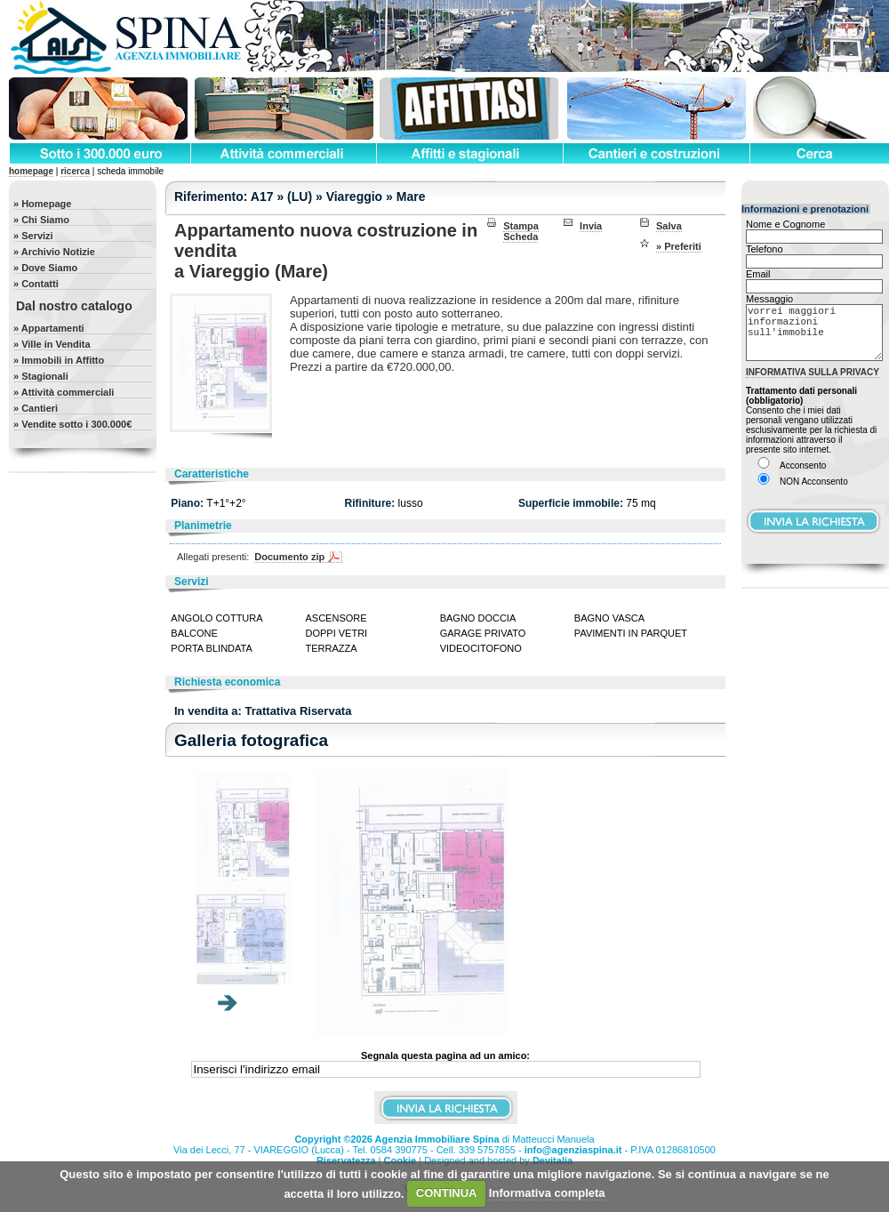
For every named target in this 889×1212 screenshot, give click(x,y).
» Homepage (42, 203)
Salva (669, 226)
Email (758, 274)
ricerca (75, 171)
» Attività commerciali (63, 392)
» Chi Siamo (41, 219)
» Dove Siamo (45, 267)
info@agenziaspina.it (573, 1149)
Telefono (764, 249)
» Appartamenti (48, 328)
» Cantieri (35, 408)
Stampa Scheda (521, 231)
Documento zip (289, 556)
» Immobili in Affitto (58, 360)
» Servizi (33, 235)
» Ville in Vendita (52, 344)
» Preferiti (678, 246)
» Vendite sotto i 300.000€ (72, 424)
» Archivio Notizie (54, 251)
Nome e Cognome (785, 224)
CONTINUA (446, 1193)
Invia (591, 226)
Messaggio (769, 298)
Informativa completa (547, 1193)
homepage (31, 171)
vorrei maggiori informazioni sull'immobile (814, 339)
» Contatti (36, 283)
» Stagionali (40, 376)
